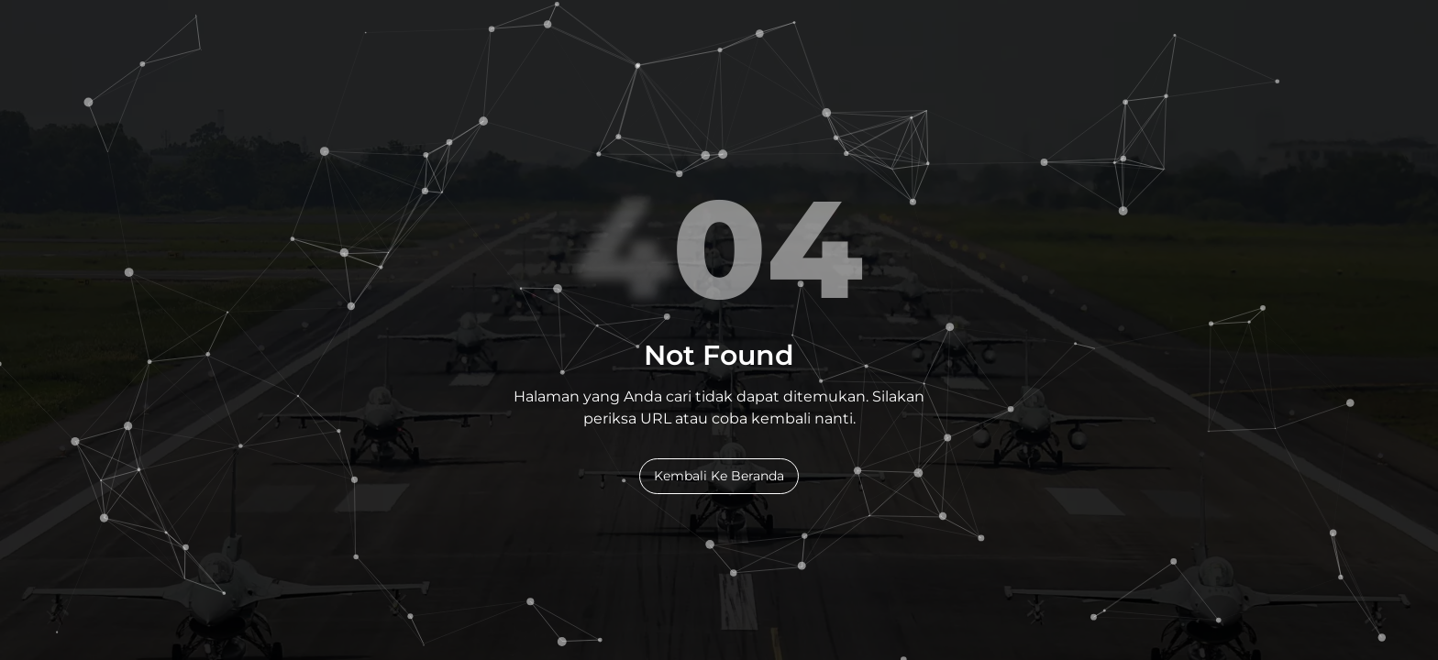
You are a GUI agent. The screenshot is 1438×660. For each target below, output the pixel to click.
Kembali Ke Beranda (719, 476)
